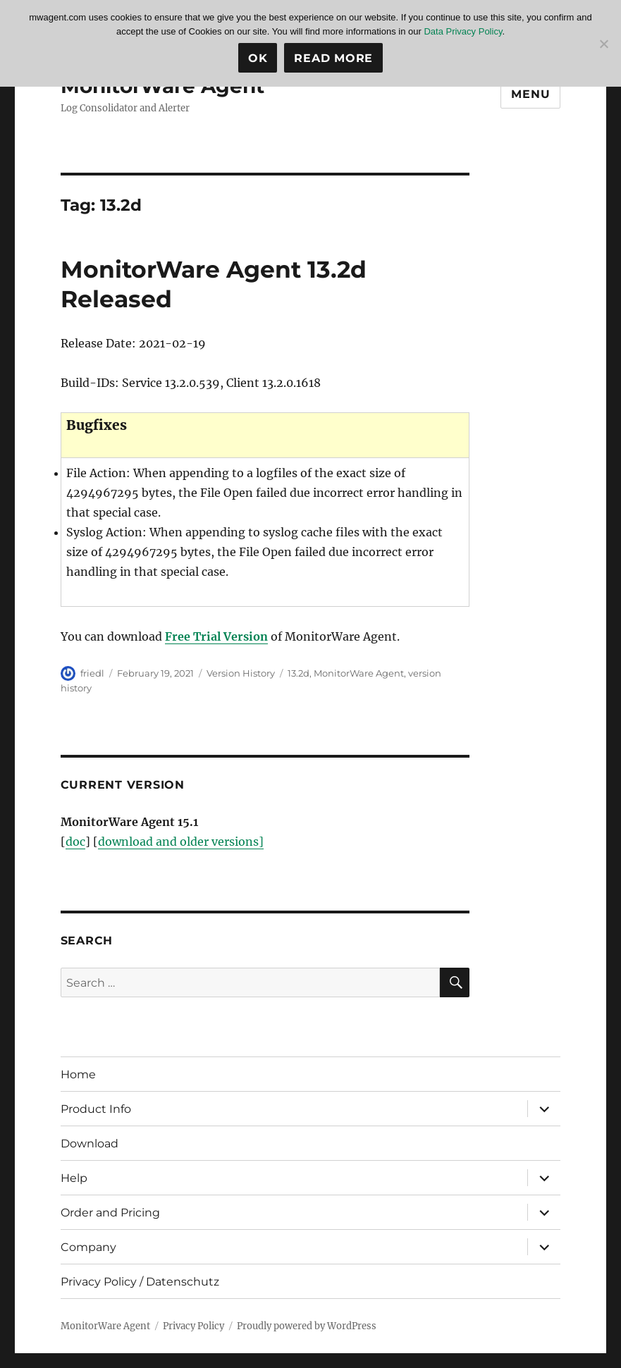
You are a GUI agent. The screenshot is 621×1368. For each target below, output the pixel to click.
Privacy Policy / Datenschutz (140, 1281)
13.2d (298, 673)
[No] (603, 44)
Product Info (96, 1109)
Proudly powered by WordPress (306, 1326)
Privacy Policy (193, 1326)
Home (78, 1074)
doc (75, 841)
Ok (258, 58)
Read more (333, 58)
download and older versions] (181, 841)
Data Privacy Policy (463, 31)
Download (89, 1143)
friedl (92, 673)
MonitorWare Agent (359, 673)
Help (74, 1178)
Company (88, 1247)
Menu (530, 94)
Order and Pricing (110, 1212)
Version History (241, 673)
